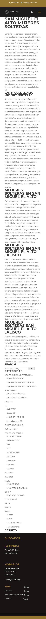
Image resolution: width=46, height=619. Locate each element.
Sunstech (10, 464)
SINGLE (8, 492)
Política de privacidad (14, 594)
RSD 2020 (9, 472)
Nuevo (9, 518)
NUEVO (10, 514)
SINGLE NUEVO (13, 484)
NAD (8, 448)
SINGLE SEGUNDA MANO (17, 488)
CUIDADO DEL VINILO (14, 425)
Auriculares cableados (16, 393)
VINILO (8, 511)
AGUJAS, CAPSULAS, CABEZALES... (19, 375)
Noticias (8, 598)
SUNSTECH (11, 460)
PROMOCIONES (13, 452)
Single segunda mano (16, 495)
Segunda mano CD (14, 421)
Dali (8, 444)
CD (6, 405)
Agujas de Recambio (15, 378)
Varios (7, 503)
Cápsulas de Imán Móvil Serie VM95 (22, 386)
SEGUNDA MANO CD (15, 417)
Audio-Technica (13, 440)
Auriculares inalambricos (17, 397)
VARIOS (8, 507)
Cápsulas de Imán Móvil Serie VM (20, 382)
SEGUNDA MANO (14, 522)
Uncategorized (11, 499)
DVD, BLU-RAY (11, 429)
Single (7, 481)
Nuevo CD (11, 413)
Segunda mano (13, 527)
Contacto (8, 590)
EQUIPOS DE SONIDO (14, 433)
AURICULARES (10, 390)
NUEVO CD (11, 409)
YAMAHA (10, 468)
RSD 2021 (9, 477)
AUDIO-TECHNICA (14, 436)
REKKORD (11, 456)
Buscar (31, 368)
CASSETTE (9, 401)
